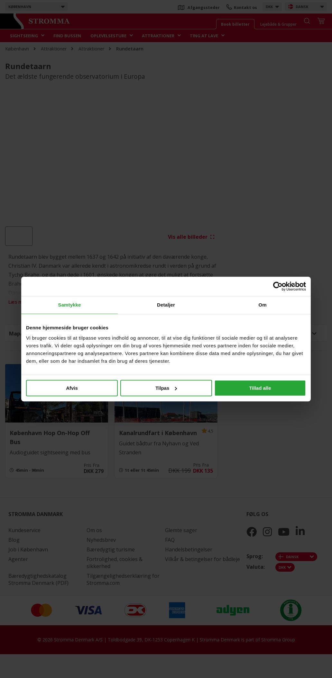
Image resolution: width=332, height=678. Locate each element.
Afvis (72, 388)
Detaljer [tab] (166, 305)
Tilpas (166, 388)
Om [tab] (262, 305)
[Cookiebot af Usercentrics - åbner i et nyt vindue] (278, 286)
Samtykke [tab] (69, 305)
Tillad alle (260, 388)
